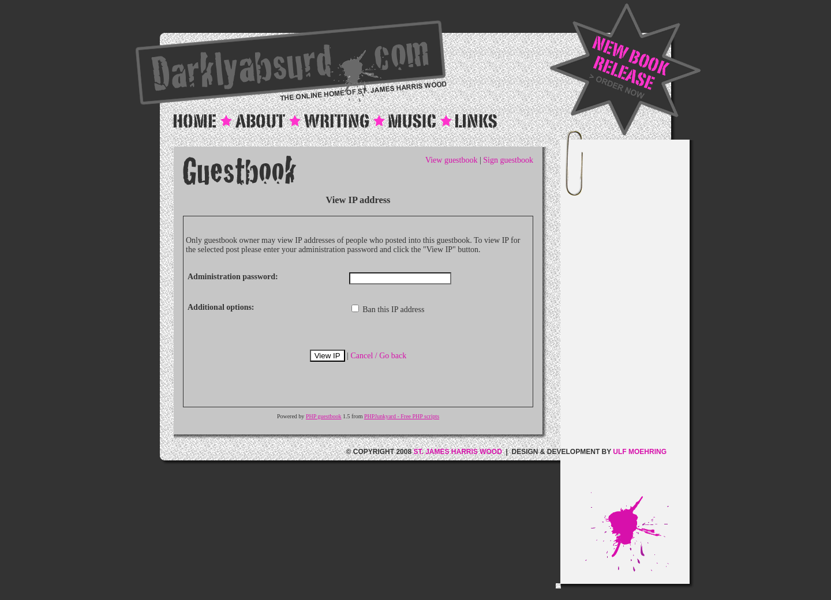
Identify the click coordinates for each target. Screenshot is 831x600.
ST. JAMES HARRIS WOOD (457, 452)
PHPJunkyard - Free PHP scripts (401, 416)
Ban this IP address (388, 309)
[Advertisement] (637, 319)
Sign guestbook (508, 160)
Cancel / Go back (378, 355)
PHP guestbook (324, 416)
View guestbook (451, 160)
